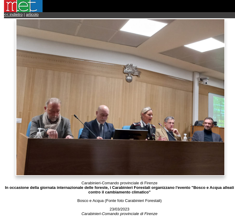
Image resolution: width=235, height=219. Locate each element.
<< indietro (13, 14)
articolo (32, 14)
